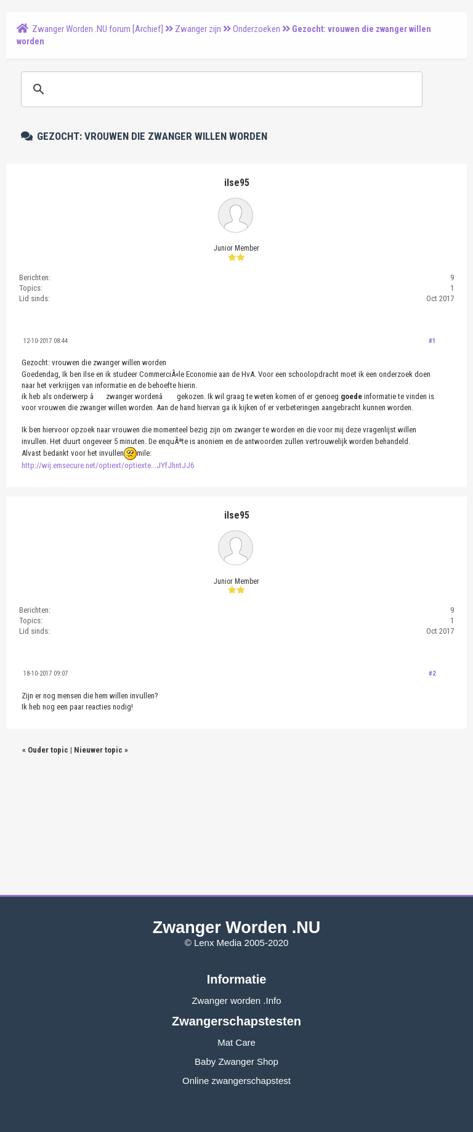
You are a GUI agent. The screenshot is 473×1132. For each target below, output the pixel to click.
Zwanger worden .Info (236, 1000)
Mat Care (236, 1042)
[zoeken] (220, 89)
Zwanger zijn (198, 28)
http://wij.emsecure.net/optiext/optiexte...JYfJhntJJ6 (108, 465)
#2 (432, 673)
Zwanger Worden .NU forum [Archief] (97, 28)
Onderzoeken (256, 28)
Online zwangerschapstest (236, 1080)
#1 (432, 341)
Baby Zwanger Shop (236, 1061)
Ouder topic (48, 749)
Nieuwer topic (98, 749)
